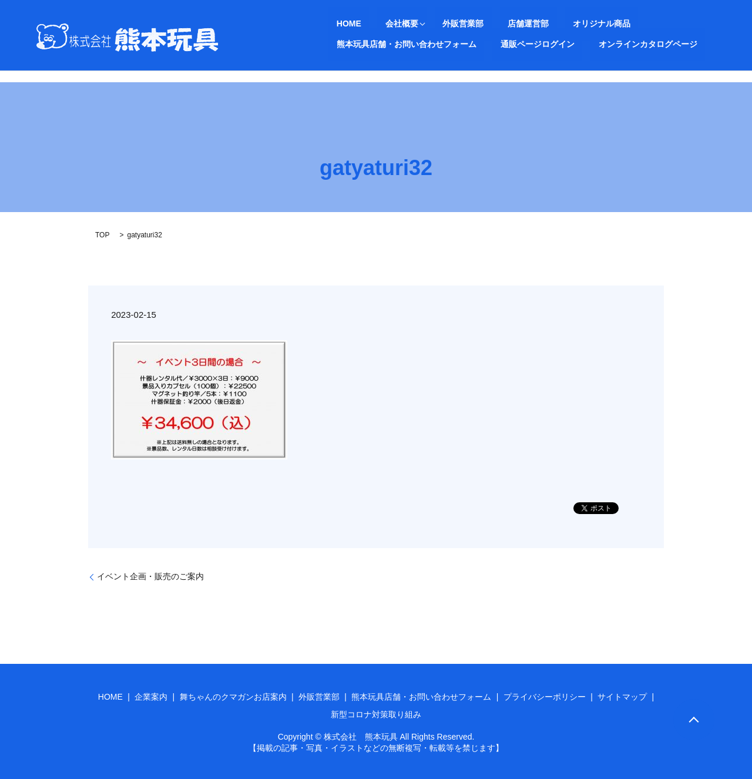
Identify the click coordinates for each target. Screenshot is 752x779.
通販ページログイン (365, 43)
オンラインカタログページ (460, 43)
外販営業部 (431, 23)
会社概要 (377, 23)
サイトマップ (622, 696)
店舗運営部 (480, 23)
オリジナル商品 (538, 23)
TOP (102, 235)
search (526, 44)
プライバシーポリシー (544, 696)
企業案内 (151, 696)
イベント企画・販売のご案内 (150, 576)
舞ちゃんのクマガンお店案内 (233, 696)
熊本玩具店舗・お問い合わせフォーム (645, 23)
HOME (340, 23)
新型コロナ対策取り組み (376, 714)
